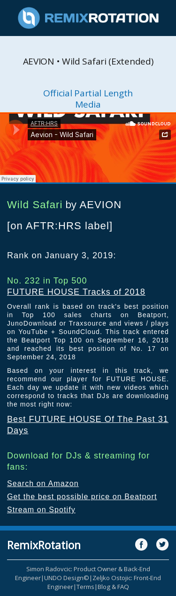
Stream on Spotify (41, 510)
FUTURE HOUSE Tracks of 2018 (76, 292)
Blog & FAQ (113, 586)
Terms (85, 586)
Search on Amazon (43, 483)
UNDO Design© (66, 578)
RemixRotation (44, 545)
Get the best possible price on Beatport (82, 497)
